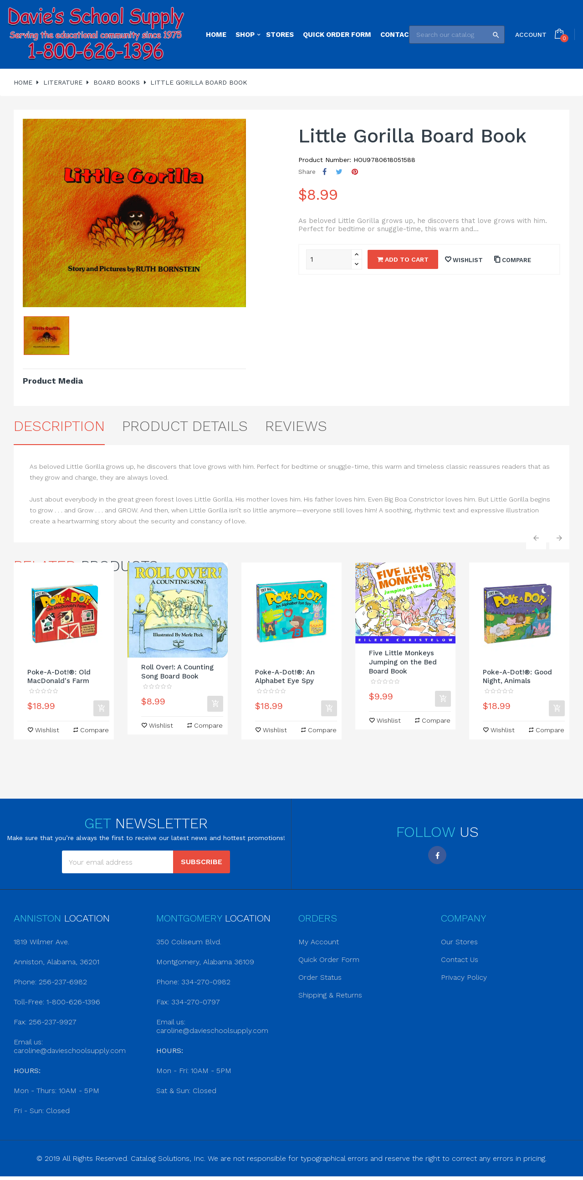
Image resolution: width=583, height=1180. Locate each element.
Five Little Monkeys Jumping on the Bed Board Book (403, 662)
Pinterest (355, 172)
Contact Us (459, 959)
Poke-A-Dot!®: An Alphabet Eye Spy (285, 676)
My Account (318, 941)
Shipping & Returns (330, 995)
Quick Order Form (328, 959)
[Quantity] (329, 259)
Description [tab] (59, 426)
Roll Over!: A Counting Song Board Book (177, 671)
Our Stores (459, 941)
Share (324, 172)
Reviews (296, 426)
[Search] (456, 34)
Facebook (437, 855)
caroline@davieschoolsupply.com (70, 1050)
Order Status (320, 977)
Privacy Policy (464, 977)
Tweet (339, 172)
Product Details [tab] (185, 426)
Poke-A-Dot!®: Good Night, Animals (517, 676)
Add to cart (403, 259)
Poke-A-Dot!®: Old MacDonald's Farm (59, 676)
